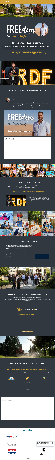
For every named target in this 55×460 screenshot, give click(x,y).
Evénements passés (22, 1)
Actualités (27, 1)
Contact (37, 1)
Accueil (12, 1)
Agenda (16, 1)
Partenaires (32, 1)
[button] (27, 123)
